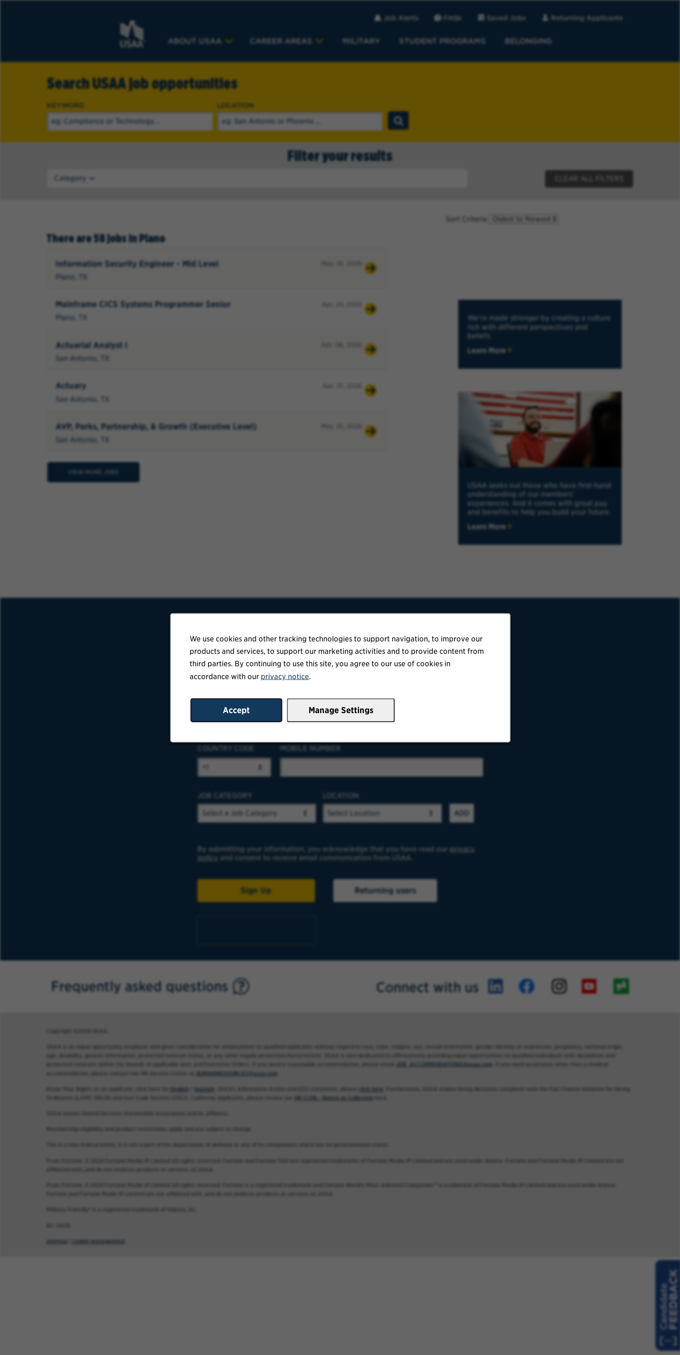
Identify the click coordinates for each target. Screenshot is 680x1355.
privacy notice (284, 676)
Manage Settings (340, 710)
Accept (236, 710)
